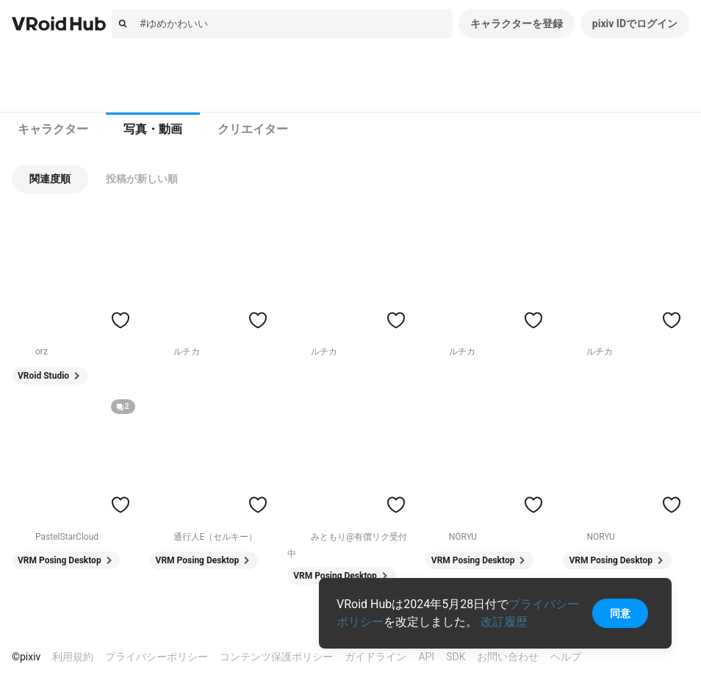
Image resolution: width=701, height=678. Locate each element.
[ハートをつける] (120, 320)
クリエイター (253, 129)
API (426, 657)
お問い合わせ (508, 657)
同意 (620, 613)
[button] (50, 179)
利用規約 (72, 657)
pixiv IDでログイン (634, 23)
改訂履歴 (504, 622)
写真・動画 (152, 129)
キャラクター (53, 129)
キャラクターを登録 (516, 23)
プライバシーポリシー (156, 657)
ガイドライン (375, 657)
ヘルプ (565, 657)
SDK (455, 657)
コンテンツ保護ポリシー (276, 657)
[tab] (53, 129)
